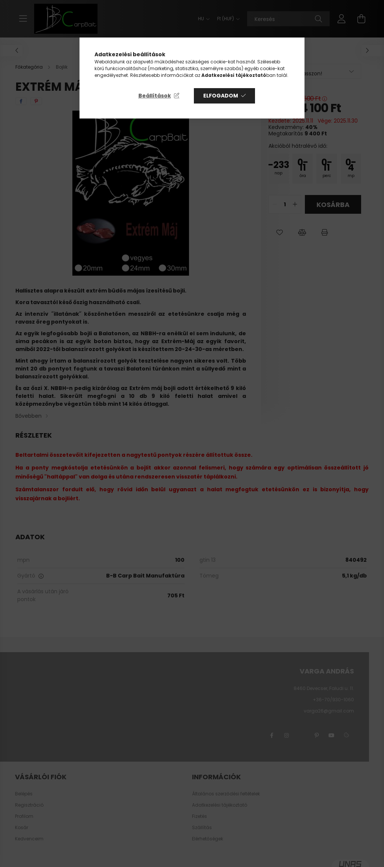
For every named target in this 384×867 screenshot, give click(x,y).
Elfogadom (220, 95)
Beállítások (154, 95)
